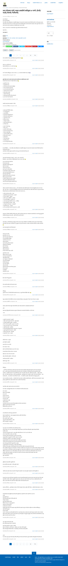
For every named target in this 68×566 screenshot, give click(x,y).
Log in (6, 50)
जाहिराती (21, 557)
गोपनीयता (44, 558)
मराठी (8, 38)
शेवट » (35, 55)
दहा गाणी (24, 38)
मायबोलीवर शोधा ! (50, 44)
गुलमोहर (46, 3)
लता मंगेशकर (13, 38)
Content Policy (48, 562)
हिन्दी (17, 38)
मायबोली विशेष (53, 3)
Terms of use (37, 562)
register (12, 50)
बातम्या (26, 557)
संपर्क (51, 558)
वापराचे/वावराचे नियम (38, 558)
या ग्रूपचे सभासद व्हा (50, 26)
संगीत (7, 35)
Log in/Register (50, 14)
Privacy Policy (42, 562)
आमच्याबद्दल (48, 558)
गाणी (10, 38)
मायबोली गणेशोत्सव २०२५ (37, 3)
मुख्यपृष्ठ (7, 7)
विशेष (18, 557)
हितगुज (28, 3)
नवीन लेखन (22, 3)
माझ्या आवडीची (20, 38)
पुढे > (31, 55)
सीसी (29, 557)
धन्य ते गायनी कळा (6, 41)
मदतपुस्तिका (61, 3)
